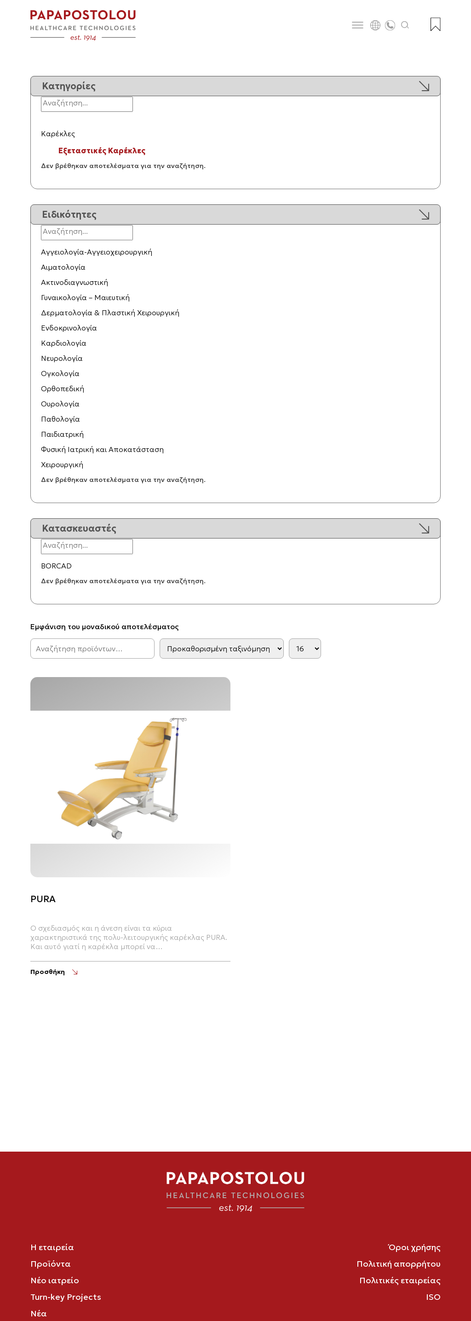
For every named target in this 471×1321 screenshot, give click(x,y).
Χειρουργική (62, 464)
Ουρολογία (60, 403)
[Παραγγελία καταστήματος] (222, 648)
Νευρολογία (62, 358)
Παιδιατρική (62, 434)
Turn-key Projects (65, 1297)
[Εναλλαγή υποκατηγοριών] (45, 121)
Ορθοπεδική (62, 388)
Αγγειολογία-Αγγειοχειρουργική (96, 251)
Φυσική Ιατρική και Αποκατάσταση (102, 449)
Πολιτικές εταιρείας (400, 1280)
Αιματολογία (63, 267)
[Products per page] (305, 648)
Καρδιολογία (63, 343)
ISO (433, 1297)
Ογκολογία (60, 373)
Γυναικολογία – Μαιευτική (85, 297)
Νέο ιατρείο (54, 1280)
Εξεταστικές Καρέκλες (101, 150)
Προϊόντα (50, 1263)
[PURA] (53, 972)
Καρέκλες (58, 133)
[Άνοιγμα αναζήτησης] (405, 25)
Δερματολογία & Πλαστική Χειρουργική (110, 312)
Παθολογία (60, 418)
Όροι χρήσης (415, 1247)
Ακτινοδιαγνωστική (74, 282)
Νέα (38, 1313)
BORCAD (56, 565)
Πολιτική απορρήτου (398, 1263)
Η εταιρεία (52, 1247)
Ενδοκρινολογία (69, 327)
